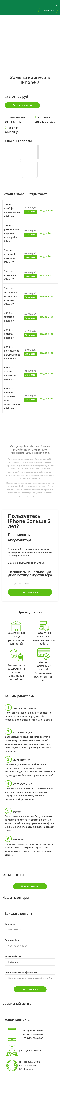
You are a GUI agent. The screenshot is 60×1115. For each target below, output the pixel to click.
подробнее (46, 210)
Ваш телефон (12, 940)
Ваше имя (10, 923)
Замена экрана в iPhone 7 (9, 316)
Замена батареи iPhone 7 (9, 333)
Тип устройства (13, 956)
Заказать (30, 211)
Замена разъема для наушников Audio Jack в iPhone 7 (11, 233)
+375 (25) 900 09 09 (33, 1038)
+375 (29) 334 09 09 (33, 1031)
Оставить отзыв (30, 886)
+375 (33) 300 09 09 (33, 1034)
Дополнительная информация (21, 972)
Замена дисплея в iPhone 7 (10, 275)
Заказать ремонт (22, 105)
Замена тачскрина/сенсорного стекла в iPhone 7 (10, 295)
